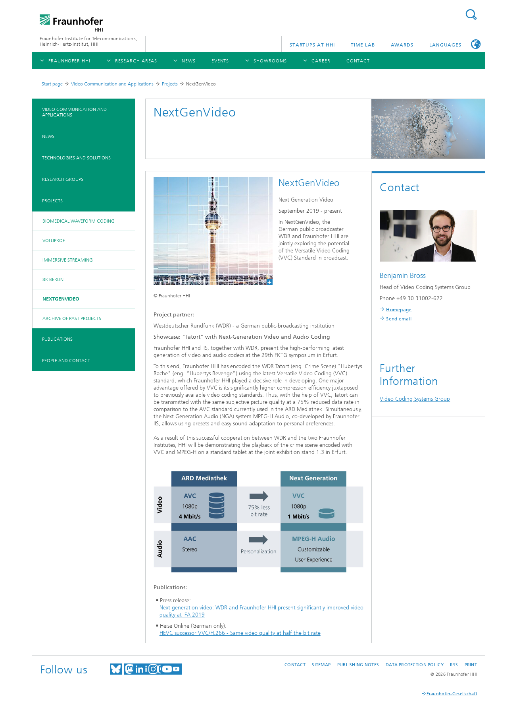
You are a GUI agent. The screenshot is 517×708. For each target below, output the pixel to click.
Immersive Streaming (67, 260)
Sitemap (321, 664)
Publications (57, 339)
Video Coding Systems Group (415, 399)
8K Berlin (52, 279)
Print (471, 664)
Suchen (471, 14)
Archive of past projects (71, 318)
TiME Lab (363, 45)
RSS (454, 664)
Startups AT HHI (312, 45)
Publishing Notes (358, 664)
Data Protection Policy (415, 664)
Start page (52, 84)
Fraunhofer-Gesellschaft (452, 693)
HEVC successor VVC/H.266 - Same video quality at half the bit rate (240, 633)
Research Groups (62, 179)
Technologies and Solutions (76, 158)
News (48, 136)
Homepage (398, 309)
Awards (402, 45)
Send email (398, 319)
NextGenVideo (60, 299)
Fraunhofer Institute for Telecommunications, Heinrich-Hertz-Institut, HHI (88, 41)
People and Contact (66, 360)
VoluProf (53, 240)
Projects (170, 84)
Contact (295, 664)
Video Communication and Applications (112, 84)
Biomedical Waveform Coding (78, 221)
